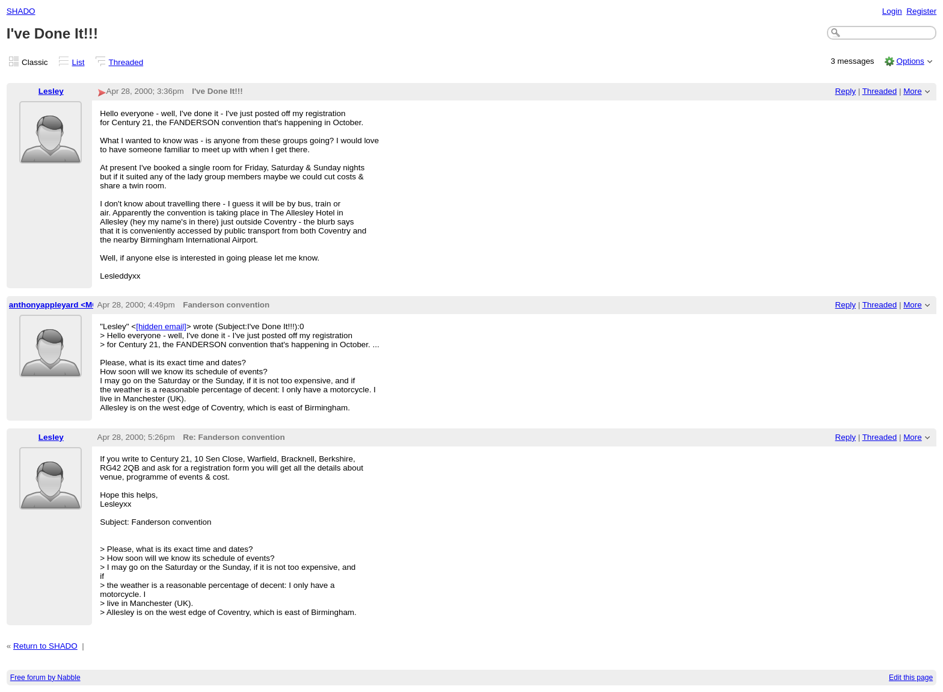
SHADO (21, 11)
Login (892, 11)
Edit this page (911, 677)
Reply (845, 91)
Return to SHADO (45, 645)
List (78, 62)
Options (910, 61)
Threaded (126, 62)
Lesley (51, 91)
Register (921, 11)
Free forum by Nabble (45, 677)
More (912, 91)
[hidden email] (161, 326)
